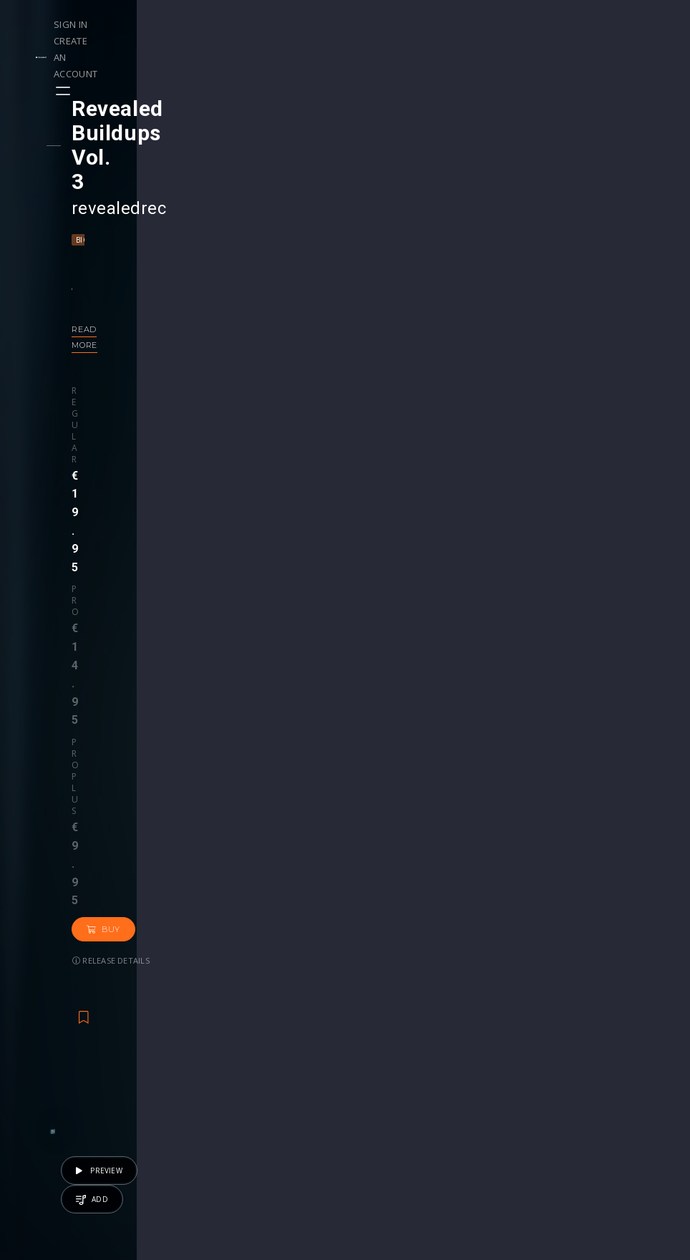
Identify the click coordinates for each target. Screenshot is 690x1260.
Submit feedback (620, 1125)
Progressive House (246, 167)
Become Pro (169, 1110)
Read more (123, 256)
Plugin (374, 1110)
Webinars (381, 1065)
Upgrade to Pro (286, 1140)
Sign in (503, 24)
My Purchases (283, 1095)
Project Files (389, 1080)
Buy (285, 315)
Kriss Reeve (172, 883)
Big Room (120, 167)
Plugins (487, 1080)
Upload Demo (63, 1080)
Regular (115, 301)
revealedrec (143, 135)
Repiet (223, 883)
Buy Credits (277, 1080)
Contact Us (606, 1140)
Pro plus (219, 301)
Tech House (518, 903)
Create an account (582, 24)
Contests (161, 1065)
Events (155, 1050)
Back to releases (350, 479)
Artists (44, 1110)
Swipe (43, 1095)
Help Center (608, 1065)
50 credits (292, 941)
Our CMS (601, 1050)
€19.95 (608, 941)
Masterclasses (394, 1050)
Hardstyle (173, 167)
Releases (50, 1050)
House (468, 903)
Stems (374, 1095)
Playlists (48, 1065)
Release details (135, 346)
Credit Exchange (509, 1095)
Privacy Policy (613, 1110)
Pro (157, 301)
